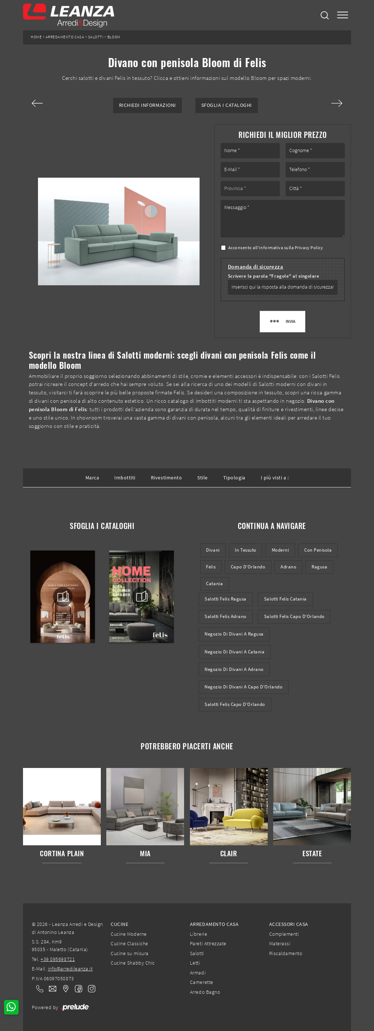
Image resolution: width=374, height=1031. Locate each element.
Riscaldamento (285, 953)
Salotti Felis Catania (285, 599)
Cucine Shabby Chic (132, 962)
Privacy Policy (309, 247)
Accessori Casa (288, 924)
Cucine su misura (129, 953)
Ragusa (319, 566)
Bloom (114, 37)
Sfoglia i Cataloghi (226, 105)
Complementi (284, 934)
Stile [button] (202, 477)
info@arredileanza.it (70, 968)
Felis (210, 566)
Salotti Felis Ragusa (226, 599)
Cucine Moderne (128, 934)
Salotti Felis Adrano (226, 616)
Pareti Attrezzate (208, 943)
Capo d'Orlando (248, 566)
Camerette (201, 982)
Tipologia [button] (234, 477)
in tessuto (245, 550)
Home (36, 37)
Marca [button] (92, 477)
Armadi (198, 972)
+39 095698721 (58, 959)
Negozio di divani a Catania (234, 651)
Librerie (198, 934)
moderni (280, 550)
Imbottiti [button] (125, 477)
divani (213, 550)
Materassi (280, 943)
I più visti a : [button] (275, 477)
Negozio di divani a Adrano (234, 669)
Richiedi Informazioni (147, 105)
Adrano (288, 566)
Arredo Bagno (205, 992)
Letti (195, 962)
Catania (214, 583)
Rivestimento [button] (166, 477)
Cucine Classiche (129, 943)
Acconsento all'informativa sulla (275, 247)
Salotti (96, 37)
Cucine (119, 924)
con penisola (318, 550)
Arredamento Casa (65, 37)
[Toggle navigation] (342, 15)
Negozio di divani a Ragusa (234, 634)
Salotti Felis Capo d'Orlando (294, 616)
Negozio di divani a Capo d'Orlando (243, 687)
